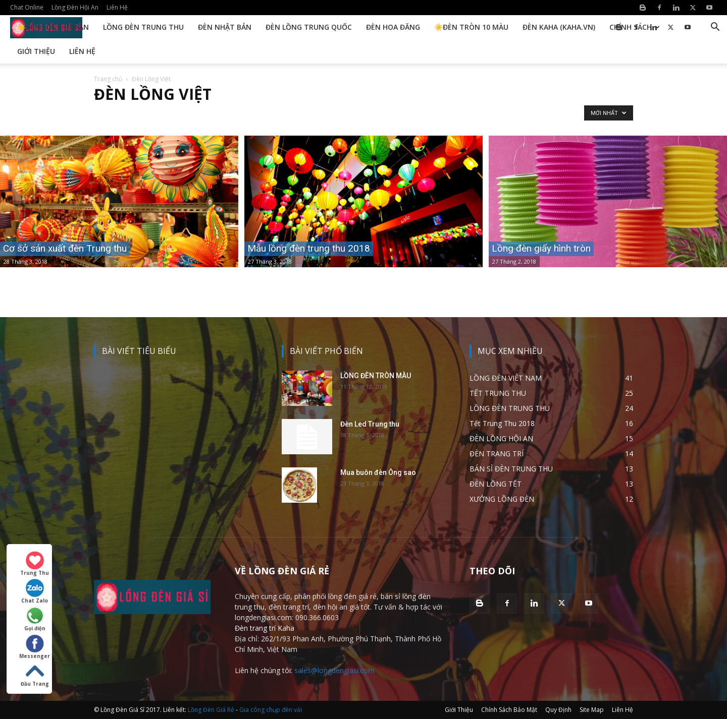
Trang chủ (108, 79)
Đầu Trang (35, 674)
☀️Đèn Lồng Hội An (53, 27)
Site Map (592, 709)
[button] (715, 28)
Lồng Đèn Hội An (74, 7)
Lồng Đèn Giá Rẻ (211, 709)
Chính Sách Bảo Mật (509, 709)
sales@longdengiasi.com (334, 670)
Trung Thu (34, 563)
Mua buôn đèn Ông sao (378, 472)
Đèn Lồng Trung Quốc (309, 27)
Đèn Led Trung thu (369, 424)
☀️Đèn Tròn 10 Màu (471, 27)
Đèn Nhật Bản (224, 27)
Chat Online (26, 7)
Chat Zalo (34, 591)
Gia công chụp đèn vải (270, 709)
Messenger (34, 647)
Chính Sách (634, 27)
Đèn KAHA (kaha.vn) (559, 27)
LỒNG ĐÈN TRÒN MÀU (375, 376)
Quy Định (558, 709)
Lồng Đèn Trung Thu (143, 27)
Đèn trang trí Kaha (264, 628)
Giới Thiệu (36, 51)
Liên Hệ (117, 7)
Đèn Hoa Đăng (393, 27)
